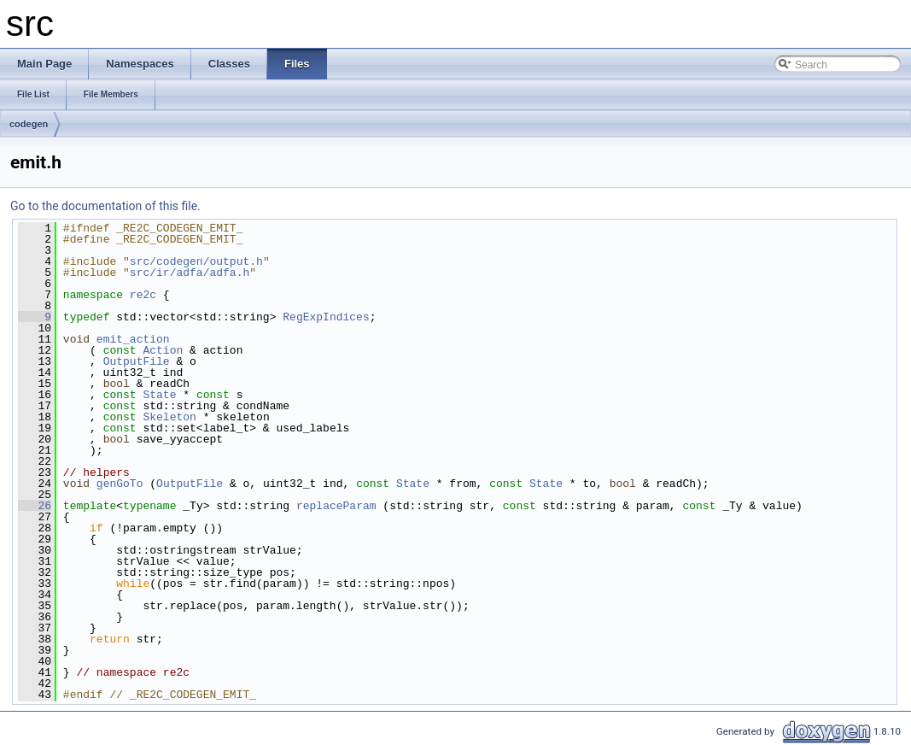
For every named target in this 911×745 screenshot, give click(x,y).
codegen (28, 124)
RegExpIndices (326, 317)
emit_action (133, 339)
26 (34, 505)
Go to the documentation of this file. (105, 206)
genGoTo (119, 483)
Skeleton (169, 417)
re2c (143, 294)
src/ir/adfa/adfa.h (189, 272)
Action (163, 350)
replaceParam (336, 505)
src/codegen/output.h (196, 261)
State (159, 394)
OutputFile (136, 361)
